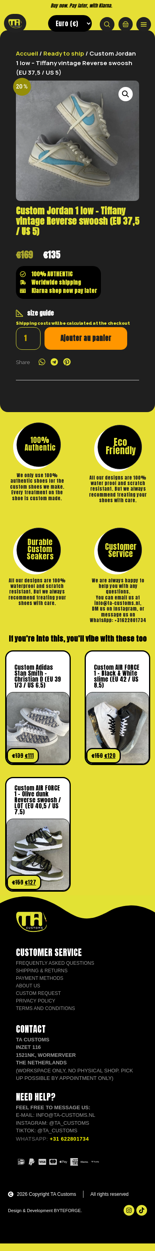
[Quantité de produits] (28, 345)
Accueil (27, 60)
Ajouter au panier (85, 345)
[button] (125, 101)
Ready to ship (63, 60)
